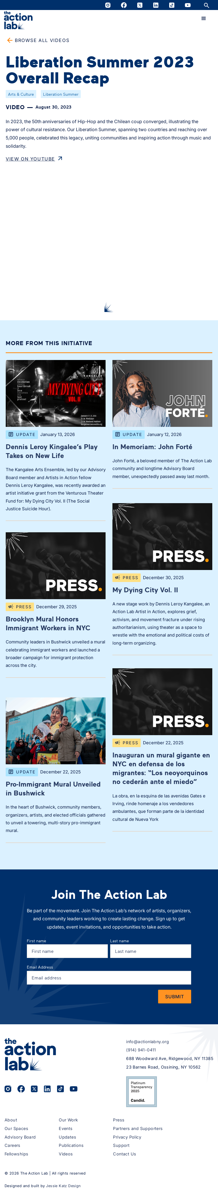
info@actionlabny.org (147, 1041)
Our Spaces (16, 1128)
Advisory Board (20, 1137)
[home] (18, 20)
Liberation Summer (60, 94)
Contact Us (124, 1153)
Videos (66, 1153)
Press (118, 1119)
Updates (67, 1137)
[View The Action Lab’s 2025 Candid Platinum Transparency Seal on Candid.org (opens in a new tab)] (141, 1091)
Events (65, 1128)
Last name (119, 940)
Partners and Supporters (138, 1128)
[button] (203, 18)
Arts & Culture (21, 94)
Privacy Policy (127, 1137)
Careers (13, 1145)
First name (36, 940)
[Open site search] (206, 5)
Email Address (40, 967)
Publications (71, 1145)
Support (121, 1145)
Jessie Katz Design (63, 1186)
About (11, 1119)
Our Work (68, 1119)
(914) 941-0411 (141, 1049)
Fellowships (16, 1153)
